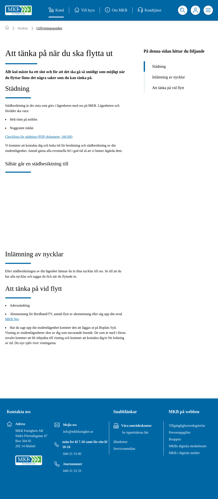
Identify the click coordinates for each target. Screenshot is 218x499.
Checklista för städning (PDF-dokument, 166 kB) (38, 136)
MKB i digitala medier (184, 453)
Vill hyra (84, 10)
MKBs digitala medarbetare (188, 446)
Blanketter (120, 442)
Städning (159, 66)
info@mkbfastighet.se (78, 431)
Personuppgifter (180, 432)
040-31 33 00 (72, 454)
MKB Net (12, 319)
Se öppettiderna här (135, 432)
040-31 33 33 (72, 471)
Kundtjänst (149, 10)
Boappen (175, 439)
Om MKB (116, 10)
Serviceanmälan (124, 448)
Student (22, 28)
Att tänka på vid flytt (168, 88)
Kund (56, 10)
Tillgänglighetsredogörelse (187, 425)
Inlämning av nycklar (168, 77)
